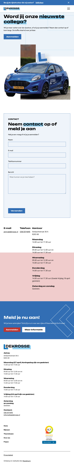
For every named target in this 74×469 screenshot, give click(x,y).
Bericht (11, 172)
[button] (68, 8)
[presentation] (24, 200)
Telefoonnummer (15, 161)
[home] (12, 8)
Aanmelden (12, 37)
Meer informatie (34, 330)
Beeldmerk (27, 461)
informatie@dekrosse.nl (12, 415)
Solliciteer (40, 3)
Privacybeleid (8, 455)
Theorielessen (9, 434)
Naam (10, 140)
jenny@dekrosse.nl (11, 232)
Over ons (7, 438)
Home (6, 426)
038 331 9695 (25, 232)
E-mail (10, 150)
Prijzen (6, 442)
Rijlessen (7, 430)
